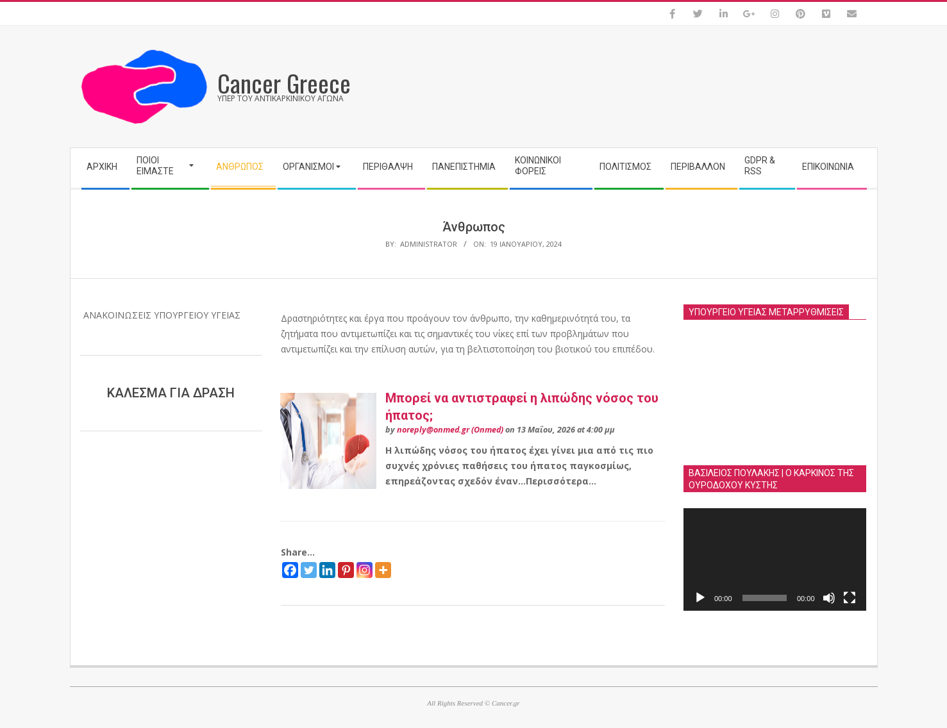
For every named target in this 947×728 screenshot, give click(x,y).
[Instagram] (364, 570)
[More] (383, 570)
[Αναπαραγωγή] (700, 598)
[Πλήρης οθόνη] (849, 598)
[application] (774, 559)
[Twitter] (309, 570)
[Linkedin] (327, 570)
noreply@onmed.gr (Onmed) (450, 429)
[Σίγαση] (829, 598)
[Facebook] (290, 570)
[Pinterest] (346, 570)
